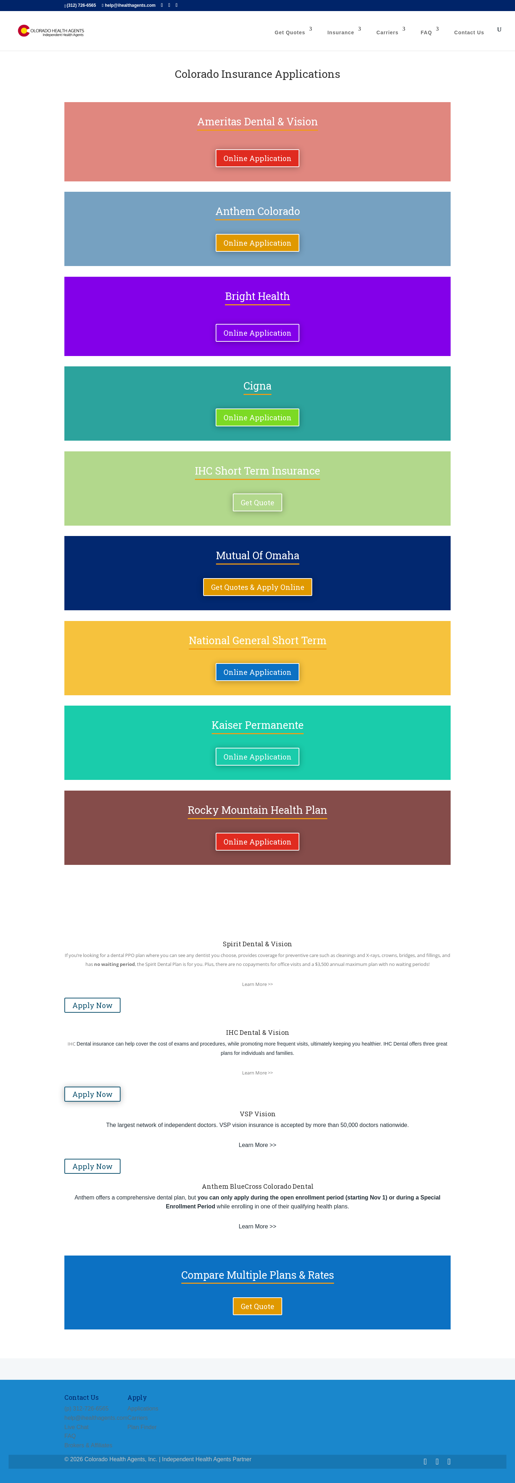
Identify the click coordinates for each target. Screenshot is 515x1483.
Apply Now (92, 1005)
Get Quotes (290, 32)
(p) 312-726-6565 (86, 1409)
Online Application (257, 158)
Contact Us (469, 32)
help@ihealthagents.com (95, 1418)
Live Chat (76, 1427)
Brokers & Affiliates (88, 1445)
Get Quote (257, 502)
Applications (142, 1409)
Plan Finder (142, 1427)
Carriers (388, 32)
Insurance (340, 32)
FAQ (426, 32)
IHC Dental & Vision (257, 1032)
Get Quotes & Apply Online (257, 587)
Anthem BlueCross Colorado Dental (258, 1186)
